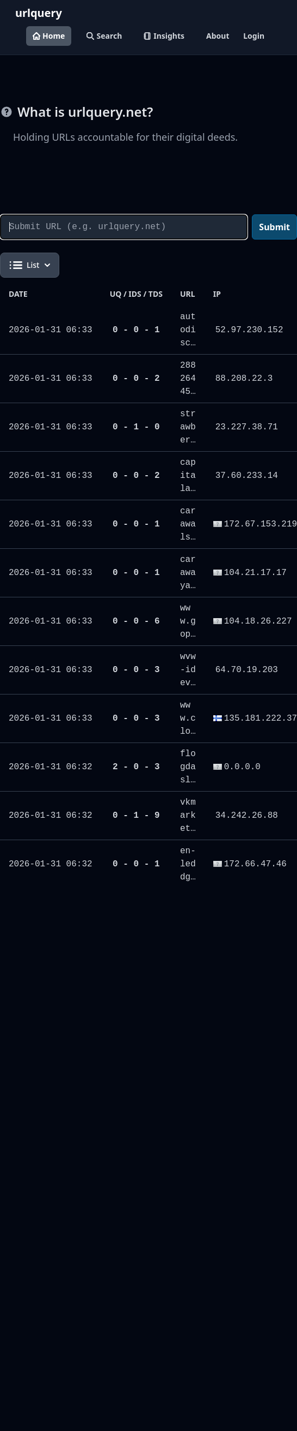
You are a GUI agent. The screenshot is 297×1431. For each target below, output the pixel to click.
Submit (274, 227)
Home (49, 36)
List (29, 265)
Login (253, 36)
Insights (164, 36)
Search (104, 36)
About (217, 36)
